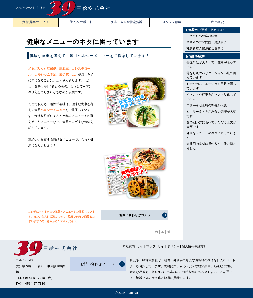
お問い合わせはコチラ (134, 215)
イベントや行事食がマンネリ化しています (211, 97)
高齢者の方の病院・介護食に (206, 42)
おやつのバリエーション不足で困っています (211, 86)
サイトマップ (146, 246)
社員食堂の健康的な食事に (205, 48)
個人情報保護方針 (194, 246)
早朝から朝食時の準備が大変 (206, 105)
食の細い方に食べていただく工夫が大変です (211, 124)
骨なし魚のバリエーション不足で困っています (211, 75)
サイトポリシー (169, 246)
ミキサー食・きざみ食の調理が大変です (211, 114)
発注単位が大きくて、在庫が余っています (211, 65)
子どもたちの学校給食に (203, 36)
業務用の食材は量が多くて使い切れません (211, 146)
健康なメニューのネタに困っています (211, 135)
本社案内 (129, 246)
